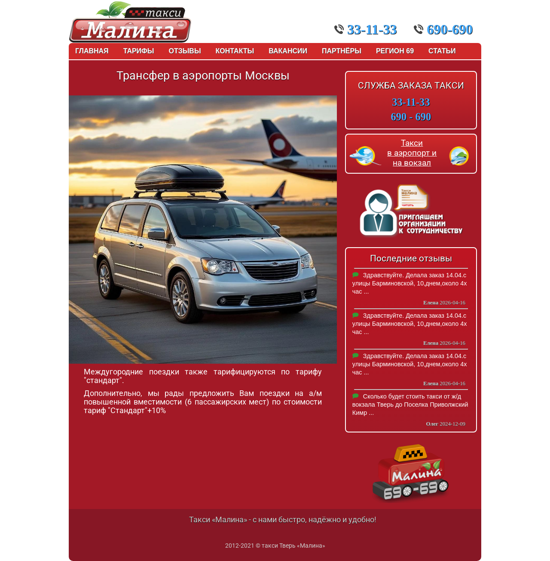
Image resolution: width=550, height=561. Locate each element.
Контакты (235, 51)
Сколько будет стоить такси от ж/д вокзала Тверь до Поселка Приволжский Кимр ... (410, 404)
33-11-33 (365, 29)
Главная (92, 51)
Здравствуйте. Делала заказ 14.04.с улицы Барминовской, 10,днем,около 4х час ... (409, 283)
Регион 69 (395, 51)
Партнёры (341, 51)
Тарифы (138, 51)
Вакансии (288, 51)
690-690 (443, 29)
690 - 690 (411, 117)
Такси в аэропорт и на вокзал (412, 153)
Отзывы (184, 51)
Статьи (441, 51)
